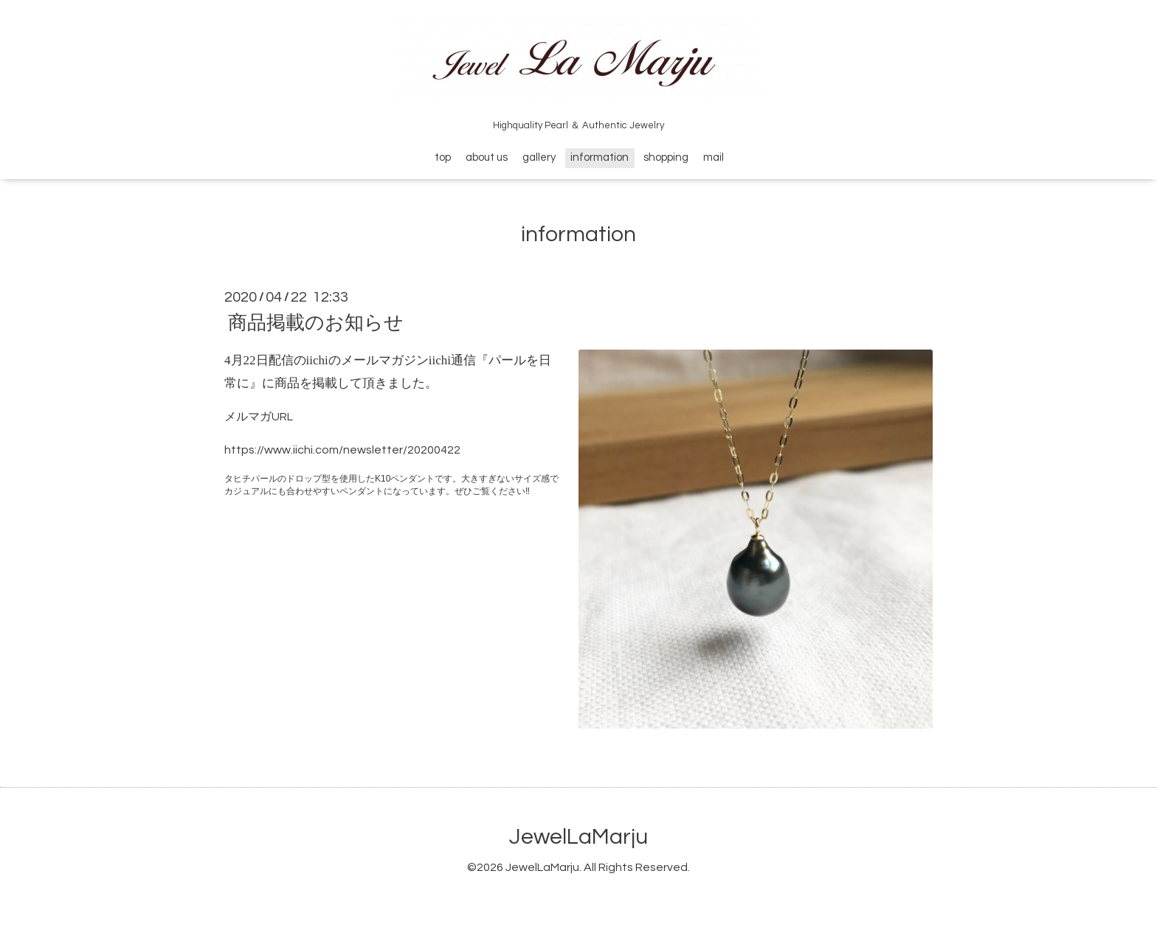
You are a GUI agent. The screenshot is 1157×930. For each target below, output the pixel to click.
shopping (665, 157)
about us (487, 157)
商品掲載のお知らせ (316, 323)
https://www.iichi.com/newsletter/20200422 (342, 450)
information (599, 157)
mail (713, 157)
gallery (539, 157)
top (443, 157)
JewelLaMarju (578, 836)
